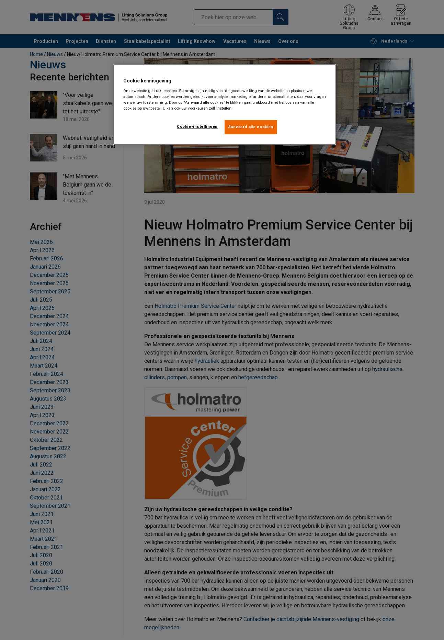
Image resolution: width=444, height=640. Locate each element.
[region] (224, 104)
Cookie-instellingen (197, 126)
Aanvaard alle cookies (251, 126)
